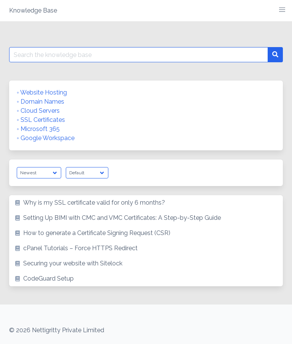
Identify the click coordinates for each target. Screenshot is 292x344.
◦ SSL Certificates (41, 119)
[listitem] (146, 202)
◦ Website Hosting (42, 92)
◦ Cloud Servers (38, 110)
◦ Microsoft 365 (38, 129)
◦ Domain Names (40, 101)
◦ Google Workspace (46, 138)
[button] (282, 10)
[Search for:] (138, 54)
